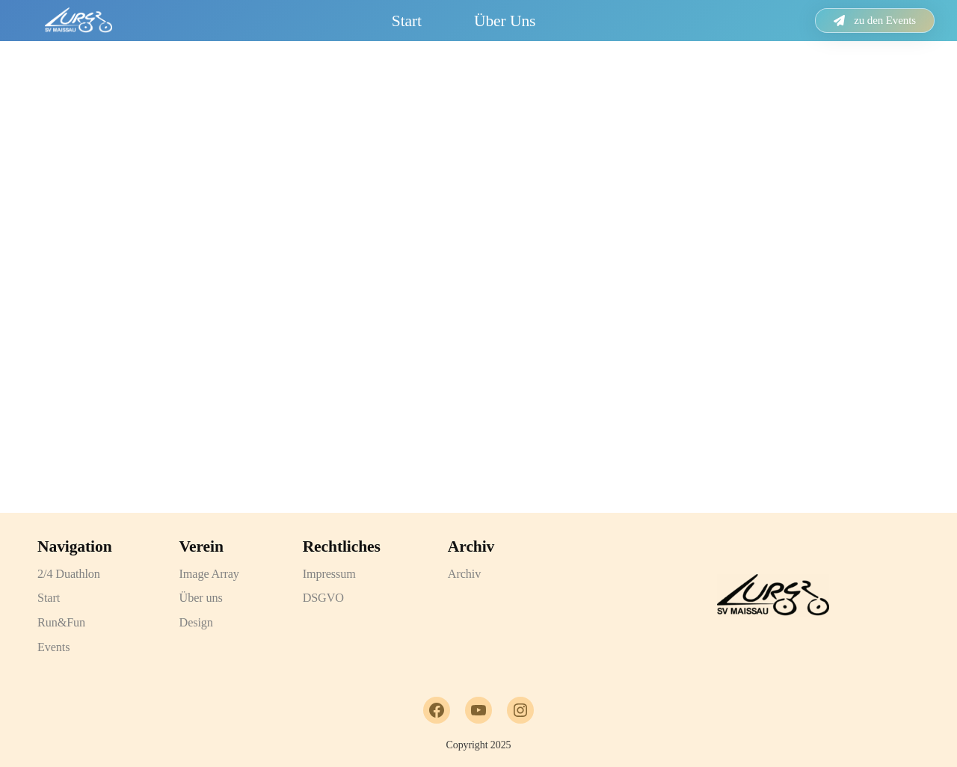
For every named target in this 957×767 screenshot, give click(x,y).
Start (407, 21)
